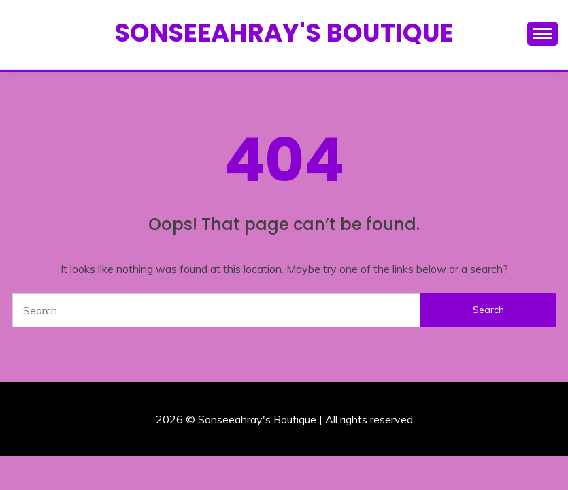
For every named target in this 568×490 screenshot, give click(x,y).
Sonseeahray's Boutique (284, 32)
